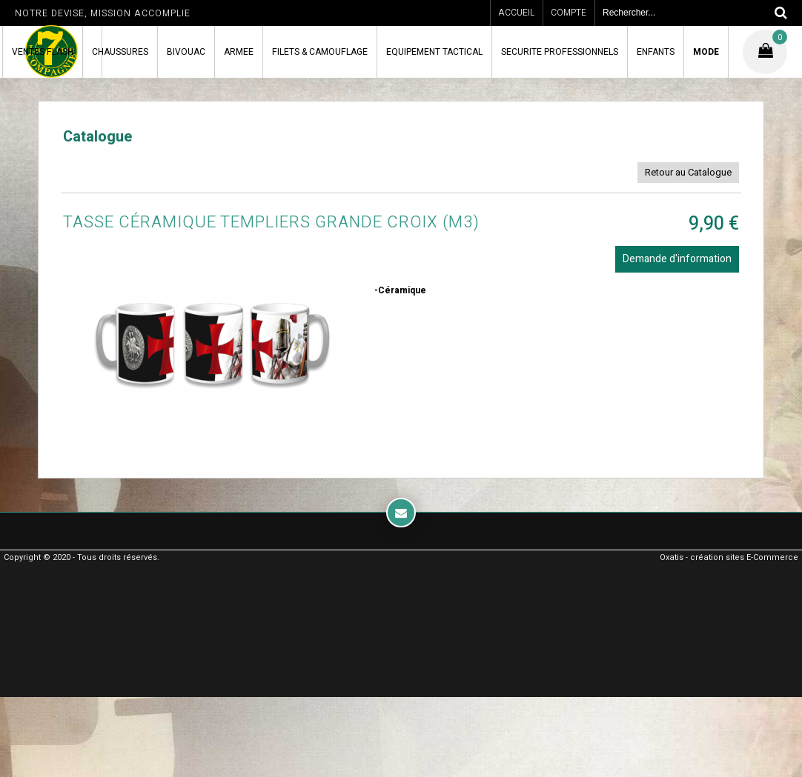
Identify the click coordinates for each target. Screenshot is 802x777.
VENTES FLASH (42, 52)
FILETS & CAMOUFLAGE (320, 52)
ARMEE (238, 52)
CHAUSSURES (120, 52)
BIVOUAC (186, 52)
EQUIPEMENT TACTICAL (434, 52)
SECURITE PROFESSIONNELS (559, 52)
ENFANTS (656, 52)
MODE (706, 52)
